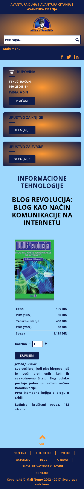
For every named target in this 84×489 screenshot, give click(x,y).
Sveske (65, 453)
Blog (43, 459)
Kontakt (42, 473)
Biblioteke (43, 453)
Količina (21, 344)
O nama (62, 459)
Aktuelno (23, 459)
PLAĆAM (22, 101)
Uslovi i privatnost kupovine (42, 466)
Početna (20, 453)
